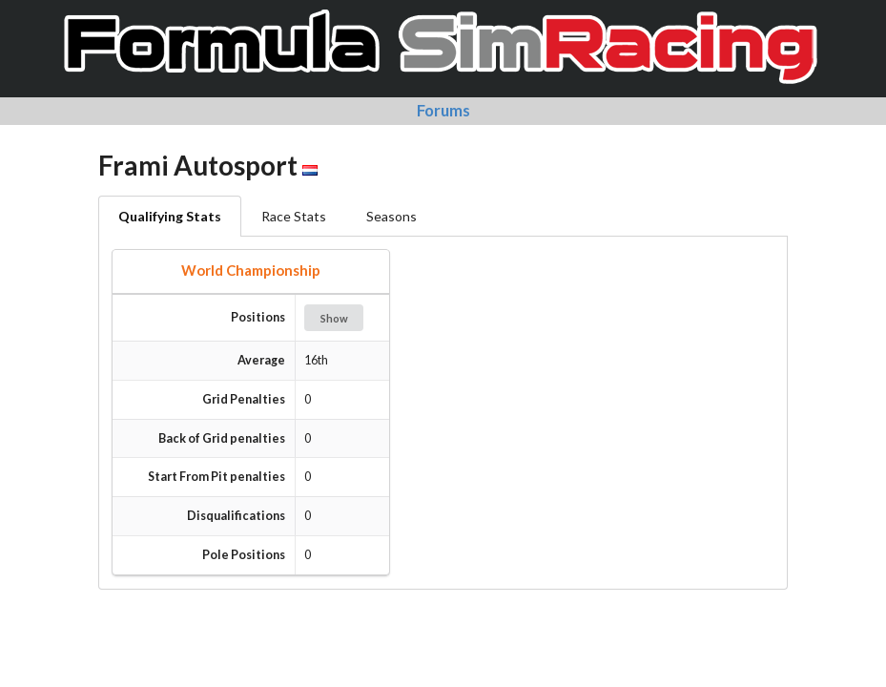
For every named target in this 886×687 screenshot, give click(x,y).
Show (334, 318)
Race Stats (293, 216)
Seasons (391, 216)
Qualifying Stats (169, 216)
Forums (443, 110)
